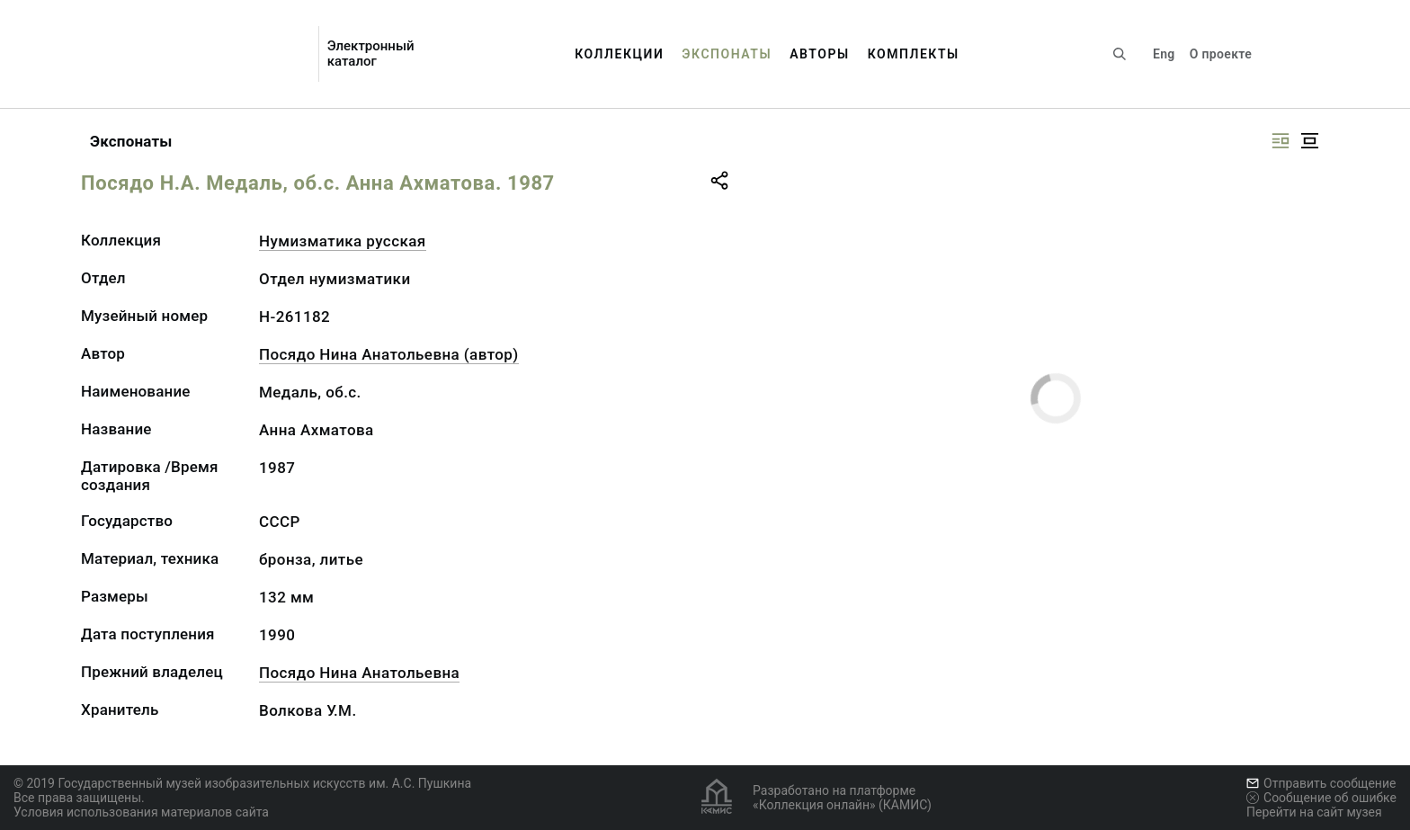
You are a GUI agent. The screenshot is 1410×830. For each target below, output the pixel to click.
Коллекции (619, 54)
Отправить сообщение (1321, 783)
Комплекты (913, 54)
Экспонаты (727, 54)
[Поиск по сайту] (1119, 54)
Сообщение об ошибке (1321, 797)
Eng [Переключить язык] (1164, 54)
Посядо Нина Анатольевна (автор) (389, 354)
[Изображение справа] (1280, 140)
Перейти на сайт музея (1314, 812)
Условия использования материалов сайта (141, 812)
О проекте (1221, 54)
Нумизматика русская (342, 241)
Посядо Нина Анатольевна (359, 673)
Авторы (820, 54)
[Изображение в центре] (1309, 140)
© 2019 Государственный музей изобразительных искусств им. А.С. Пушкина (242, 783)
